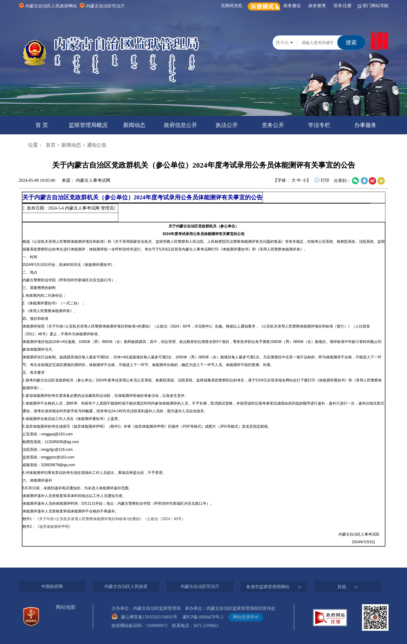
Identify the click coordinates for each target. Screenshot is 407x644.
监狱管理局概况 (88, 125)
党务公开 (273, 125)
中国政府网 (52, 586)
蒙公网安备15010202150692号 (151, 617)
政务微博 (318, 5)
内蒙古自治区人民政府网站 (51, 6)
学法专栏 (319, 125)
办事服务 (365, 125)
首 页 (41, 125)
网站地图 (65, 607)
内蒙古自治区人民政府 (126, 586)
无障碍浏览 (232, 5)
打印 (322, 180)
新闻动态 (134, 125)
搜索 (351, 42)
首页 (50, 145)
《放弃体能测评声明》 (53, 526)
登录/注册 (343, 5)
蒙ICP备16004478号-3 (205, 617)
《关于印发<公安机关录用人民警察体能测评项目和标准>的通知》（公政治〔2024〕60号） (110, 519)
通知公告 (97, 145)
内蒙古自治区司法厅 (105, 6)
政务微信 (293, 5)
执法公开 (227, 125)
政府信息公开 (180, 125)
